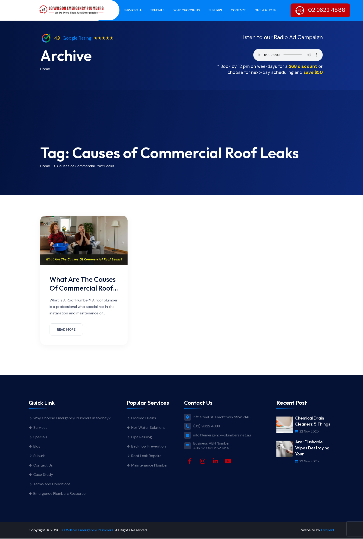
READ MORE (66, 329)
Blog (37, 446)
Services (131, 10)
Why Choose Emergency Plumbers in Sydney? (72, 418)
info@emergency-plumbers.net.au (222, 435)
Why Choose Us (186, 10)
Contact (238, 10)
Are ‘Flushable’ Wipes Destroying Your (312, 448)
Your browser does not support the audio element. (288, 55)
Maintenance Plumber (149, 465)
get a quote (265, 10)
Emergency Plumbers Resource (59, 494)
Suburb (39, 456)
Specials (157, 10)
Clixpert (327, 530)
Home (45, 68)
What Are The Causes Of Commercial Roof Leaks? (83, 288)
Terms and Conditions (52, 484)
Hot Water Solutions (148, 427)
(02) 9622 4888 (206, 426)
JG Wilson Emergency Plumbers (86, 530)
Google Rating (77, 38)
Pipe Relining (141, 437)
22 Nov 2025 (307, 431)
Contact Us (43, 465)
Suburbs (215, 10)
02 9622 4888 (320, 10)
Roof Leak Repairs (146, 456)
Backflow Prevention (148, 446)
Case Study (43, 475)
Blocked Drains (143, 418)
